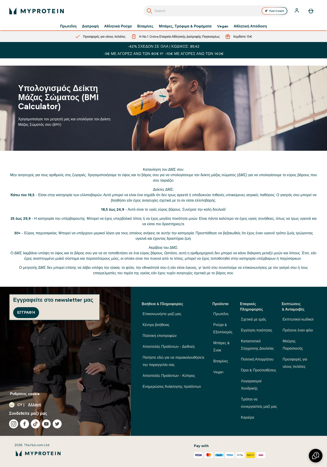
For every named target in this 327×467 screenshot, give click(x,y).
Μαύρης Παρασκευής (293, 344)
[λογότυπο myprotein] (36, 11)
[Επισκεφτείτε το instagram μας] (13, 423)
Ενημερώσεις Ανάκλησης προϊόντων (172, 386)
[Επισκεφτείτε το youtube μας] (46, 423)
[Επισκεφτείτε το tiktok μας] (35, 423)
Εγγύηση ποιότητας (256, 330)
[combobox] (216, 10)
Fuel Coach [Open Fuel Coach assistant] (274, 10)
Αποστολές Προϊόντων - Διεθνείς (169, 346)
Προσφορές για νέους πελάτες (295, 362)
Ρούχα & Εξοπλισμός (222, 328)
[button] (315, 455)
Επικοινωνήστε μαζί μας (162, 314)
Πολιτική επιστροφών (160, 336)
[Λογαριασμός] (297, 11)
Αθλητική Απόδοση (250, 26)
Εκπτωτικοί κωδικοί (298, 319)
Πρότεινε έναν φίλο (298, 330)
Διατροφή (90, 26)
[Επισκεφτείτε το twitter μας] (57, 423)
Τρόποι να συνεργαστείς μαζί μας (259, 402)
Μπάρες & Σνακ (221, 346)
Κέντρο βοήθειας (156, 325)
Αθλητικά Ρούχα (118, 26)
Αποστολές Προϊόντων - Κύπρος (169, 376)
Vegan (222, 26)
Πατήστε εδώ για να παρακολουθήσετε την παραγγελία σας (173, 361)
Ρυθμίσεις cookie (25, 394)
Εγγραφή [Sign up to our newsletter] (26, 312)
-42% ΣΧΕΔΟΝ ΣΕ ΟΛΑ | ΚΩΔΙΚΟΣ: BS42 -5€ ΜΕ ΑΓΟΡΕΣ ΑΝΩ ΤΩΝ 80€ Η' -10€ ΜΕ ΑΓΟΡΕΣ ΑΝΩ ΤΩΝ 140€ (164, 50)
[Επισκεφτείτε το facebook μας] (24, 423)
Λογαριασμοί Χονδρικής (251, 384)
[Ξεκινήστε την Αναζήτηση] (149, 10)
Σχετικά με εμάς (253, 319)
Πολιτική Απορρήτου (257, 359)
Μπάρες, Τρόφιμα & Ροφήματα (185, 26)
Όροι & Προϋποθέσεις (258, 370)
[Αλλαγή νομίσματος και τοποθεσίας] (65, 405)
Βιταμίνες (145, 26)
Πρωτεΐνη (68, 26)
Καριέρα (247, 417)
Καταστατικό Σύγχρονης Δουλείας (257, 344)
